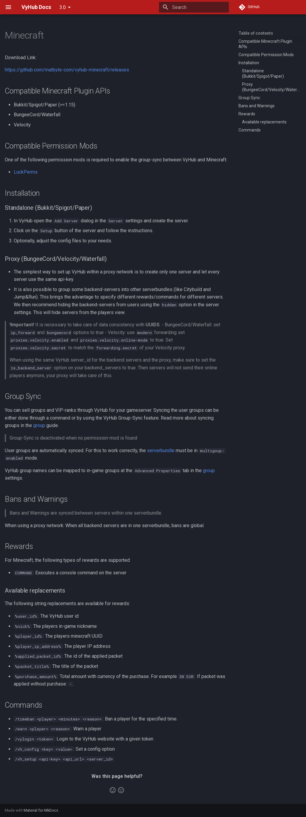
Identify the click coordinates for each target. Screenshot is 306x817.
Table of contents (255, 33)
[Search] (194, 7)
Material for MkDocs (41, 810)
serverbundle (161, 450)
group (39, 425)
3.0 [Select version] (62, 7)
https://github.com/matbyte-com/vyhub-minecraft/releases (67, 70)
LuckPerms (26, 172)
